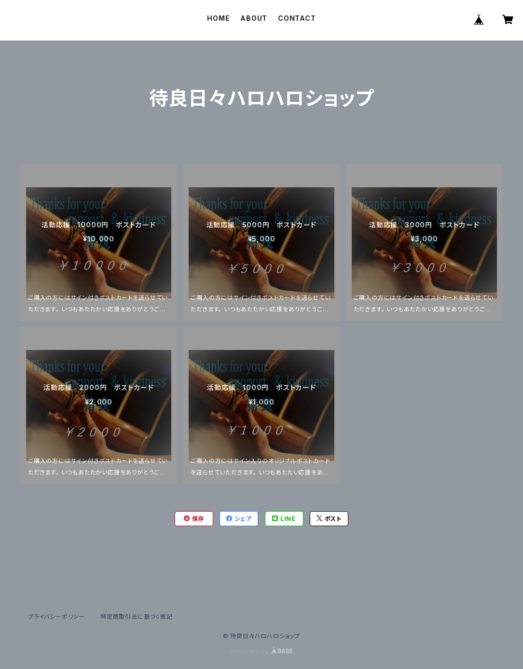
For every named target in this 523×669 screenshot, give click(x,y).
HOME (218, 18)
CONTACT (297, 18)
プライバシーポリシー (56, 616)
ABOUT (253, 18)
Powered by (261, 651)
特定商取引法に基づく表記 (136, 616)
